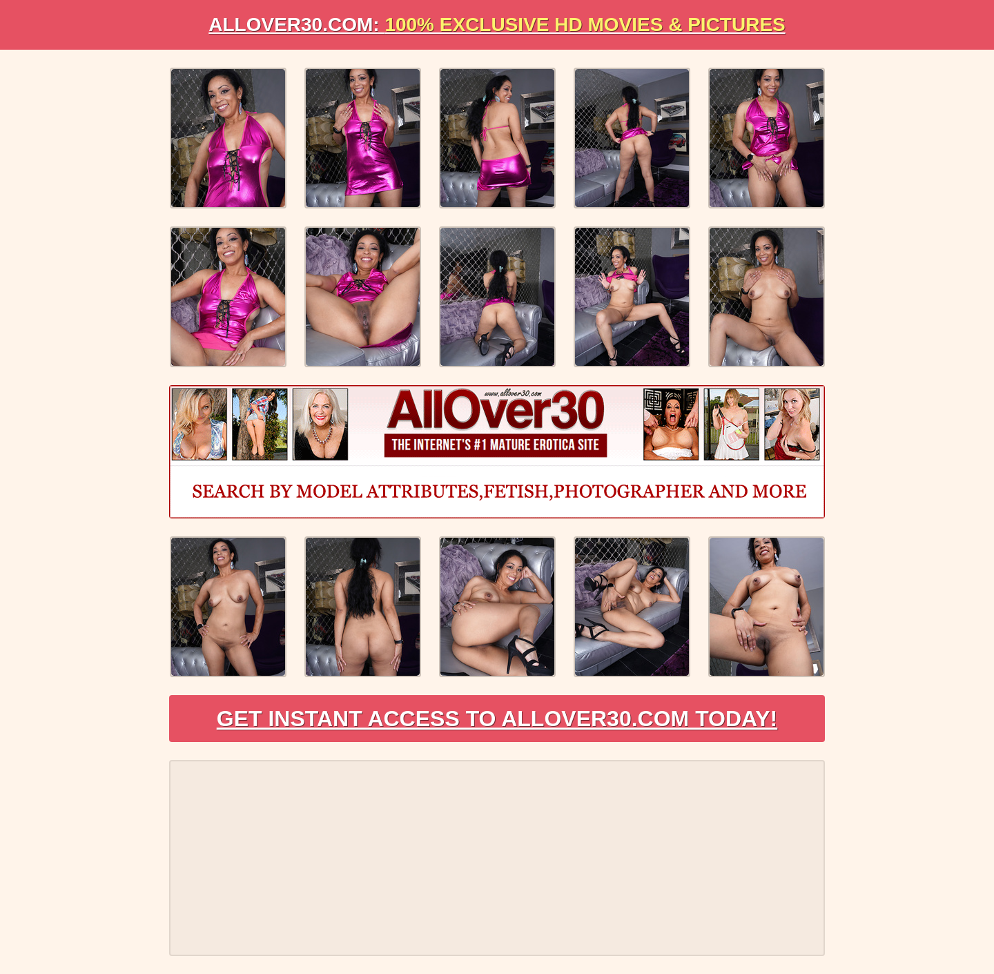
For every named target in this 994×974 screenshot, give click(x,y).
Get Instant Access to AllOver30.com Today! (497, 718)
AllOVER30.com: (497, 24)
